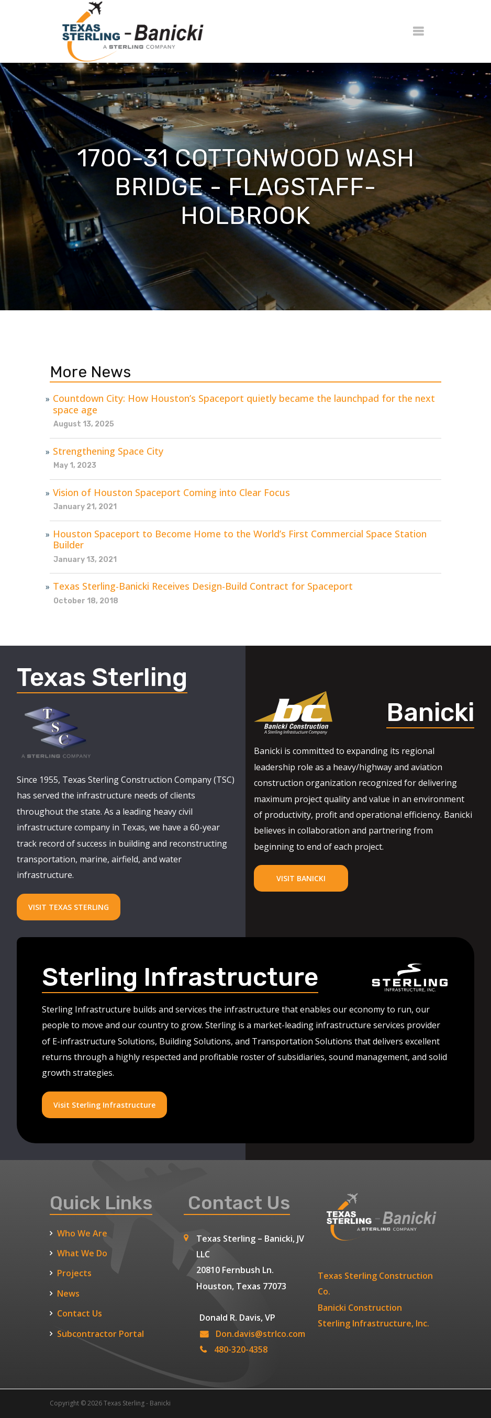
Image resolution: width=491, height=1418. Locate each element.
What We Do (82, 1253)
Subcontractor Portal (100, 1334)
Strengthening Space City (108, 451)
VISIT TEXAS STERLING (68, 907)
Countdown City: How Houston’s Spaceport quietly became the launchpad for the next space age (244, 404)
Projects (74, 1273)
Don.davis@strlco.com (260, 1334)
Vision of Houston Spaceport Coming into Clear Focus (171, 493)
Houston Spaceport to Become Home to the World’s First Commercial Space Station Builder (240, 539)
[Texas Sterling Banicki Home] (128, 57)
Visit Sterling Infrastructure (104, 1105)
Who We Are (82, 1233)
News (68, 1293)
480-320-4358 (240, 1349)
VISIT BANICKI (301, 878)
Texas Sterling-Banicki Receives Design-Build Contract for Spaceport (203, 586)
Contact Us (79, 1313)
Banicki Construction (360, 1307)
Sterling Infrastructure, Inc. (373, 1323)
